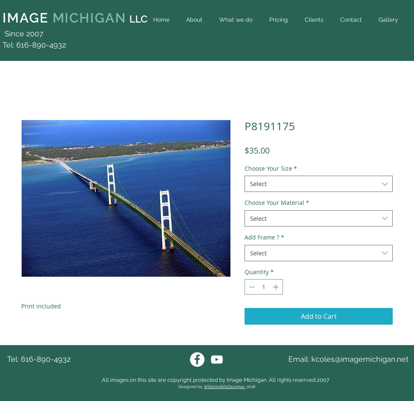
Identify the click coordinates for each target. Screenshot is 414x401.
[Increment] (276, 287)
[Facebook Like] (395, 38)
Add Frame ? (264, 237)
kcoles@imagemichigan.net (360, 359)
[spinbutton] (263, 287)
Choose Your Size (271, 168)
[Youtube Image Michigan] (217, 359)
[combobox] (319, 184)
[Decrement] (251, 287)
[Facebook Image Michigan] (197, 359)
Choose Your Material (277, 203)
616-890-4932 (46, 359)
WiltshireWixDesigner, (224, 386)
